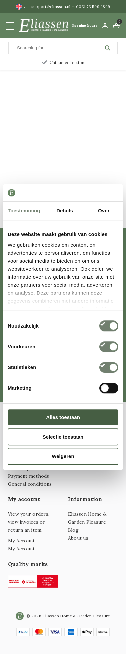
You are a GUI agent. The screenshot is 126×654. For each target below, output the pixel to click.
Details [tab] (64, 210)
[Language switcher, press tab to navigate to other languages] (21, 7)
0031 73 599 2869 (93, 6)
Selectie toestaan (63, 437)
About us (78, 538)
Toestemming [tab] (24, 210)
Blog (73, 530)
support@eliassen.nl (51, 6)
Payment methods (28, 476)
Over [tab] (104, 210)
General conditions (30, 484)
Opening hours (85, 25)
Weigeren (63, 456)
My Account (21, 541)
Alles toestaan (63, 417)
